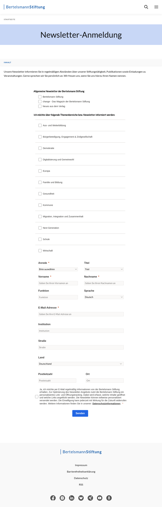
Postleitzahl (45, 374)
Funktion (43, 290)
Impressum (81, 465)
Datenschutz (81, 477)
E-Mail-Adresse (47, 307)
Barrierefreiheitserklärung (81, 471)
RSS (81, 484)
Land (41, 357)
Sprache (89, 290)
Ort (88, 374)
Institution (44, 324)
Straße (42, 341)
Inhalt (7, 62)
